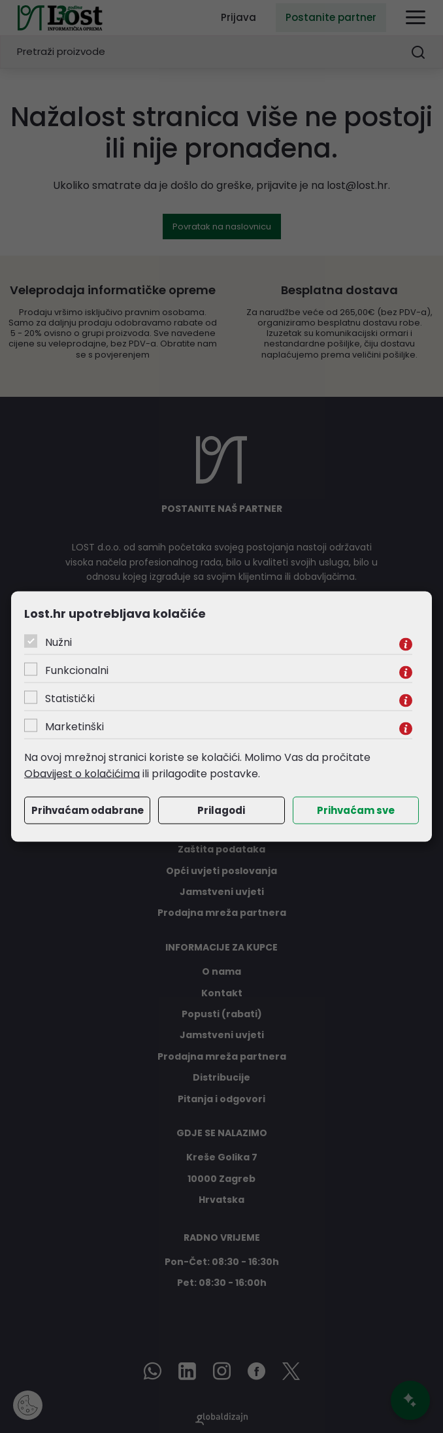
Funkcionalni (76, 669)
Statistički (70, 697)
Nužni (58, 641)
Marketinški (74, 725)
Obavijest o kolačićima (82, 773)
